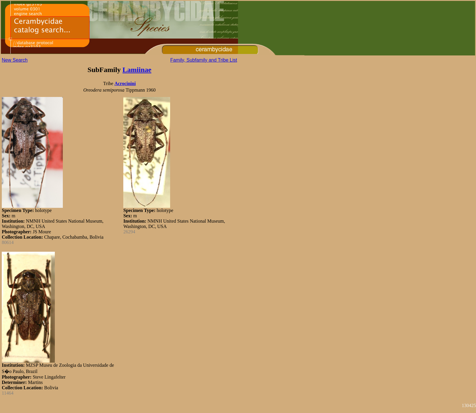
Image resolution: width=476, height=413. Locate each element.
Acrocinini (125, 83)
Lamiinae (136, 70)
